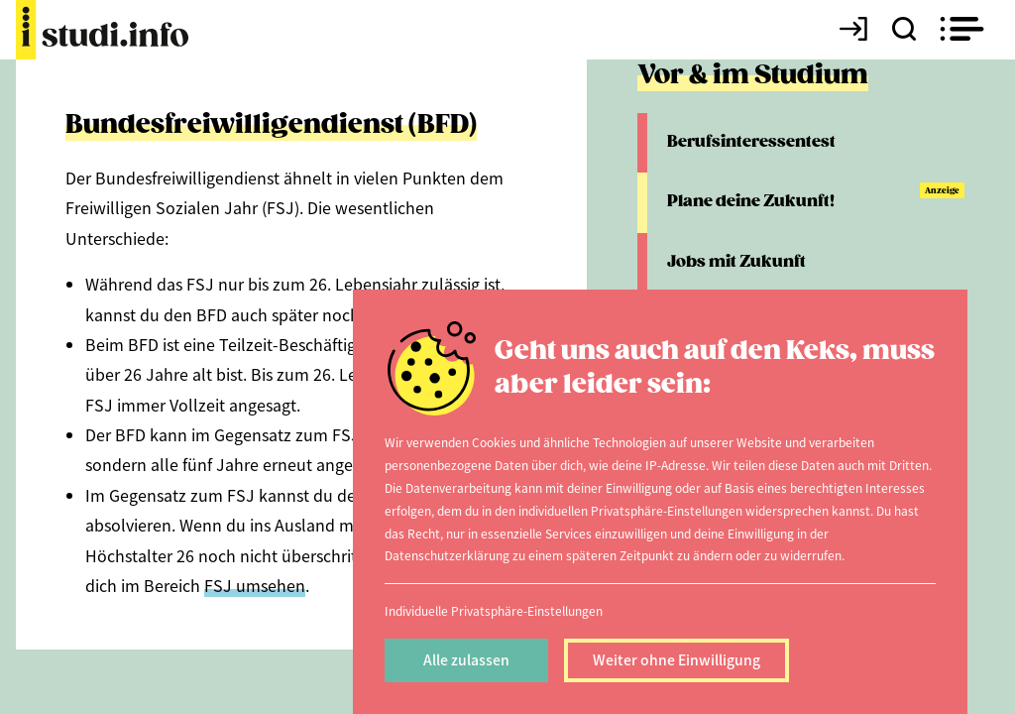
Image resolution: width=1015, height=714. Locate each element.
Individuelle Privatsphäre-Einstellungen (494, 610)
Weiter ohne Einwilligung (676, 659)
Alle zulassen (466, 659)
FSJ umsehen (254, 585)
